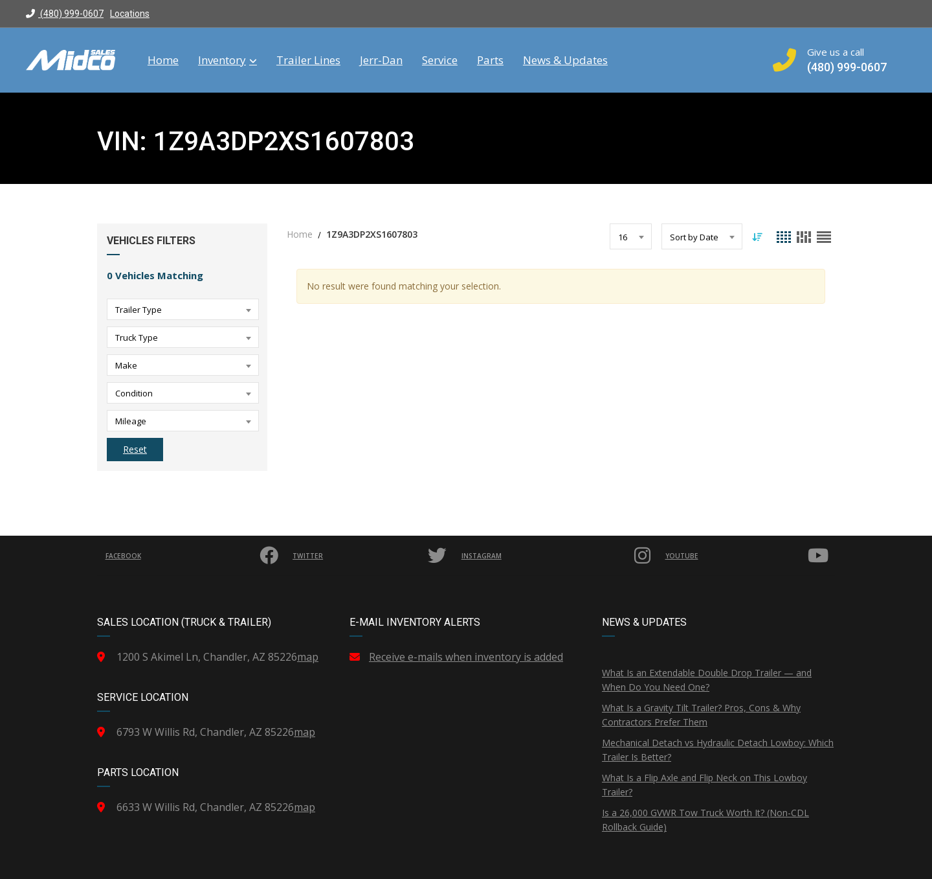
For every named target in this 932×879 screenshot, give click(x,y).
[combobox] (183, 309)
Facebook (193, 555)
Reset (135, 449)
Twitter (372, 555)
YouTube (749, 555)
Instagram (559, 555)
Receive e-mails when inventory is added (466, 657)
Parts (490, 60)
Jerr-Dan (381, 60)
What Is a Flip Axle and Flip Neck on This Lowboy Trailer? (704, 784)
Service (440, 60)
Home (163, 60)
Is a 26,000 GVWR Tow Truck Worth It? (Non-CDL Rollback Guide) (705, 819)
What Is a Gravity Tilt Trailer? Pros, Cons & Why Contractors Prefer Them (701, 715)
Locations (130, 13)
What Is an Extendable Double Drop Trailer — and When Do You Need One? (707, 680)
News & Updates (565, 60)
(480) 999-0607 (65, 13)
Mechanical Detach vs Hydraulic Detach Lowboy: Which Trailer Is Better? (718, 749)
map (307, 657)
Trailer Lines (308, 60)
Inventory (227, 60)
